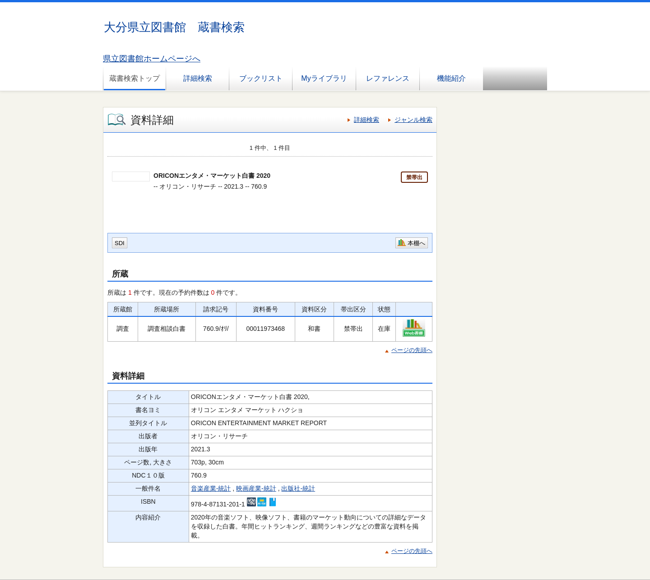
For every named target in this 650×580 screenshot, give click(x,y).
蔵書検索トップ (134, 78)
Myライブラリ (324, 78)
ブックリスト (261, 78)
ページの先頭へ (411, 350)
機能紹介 (451, 78)
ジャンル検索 (413, 119)
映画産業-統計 (256, 488)
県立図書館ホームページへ (151, 58)
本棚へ (416, 243)
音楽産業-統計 (211, 488)
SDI (120, 243)
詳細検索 (197, 78)
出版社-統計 (298, 488)
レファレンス (387, 78)
